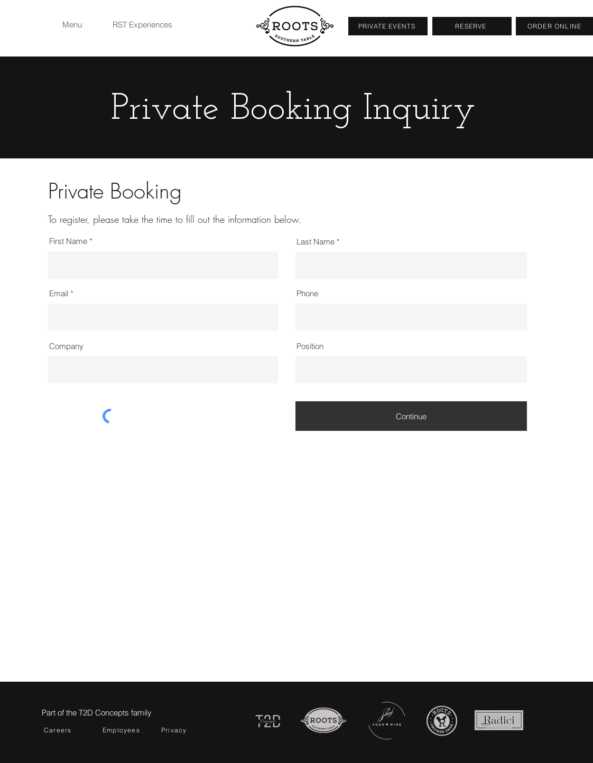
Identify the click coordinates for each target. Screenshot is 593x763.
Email (58, 293)
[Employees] (127, 729)
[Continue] (411, 416)
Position (309, 346)
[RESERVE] (472, 26)
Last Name (315, 242)
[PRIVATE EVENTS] (388, 26)
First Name (68, 241)
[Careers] (68, 729)
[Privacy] (185, 729)
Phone (307, 293)
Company (66, 346)
